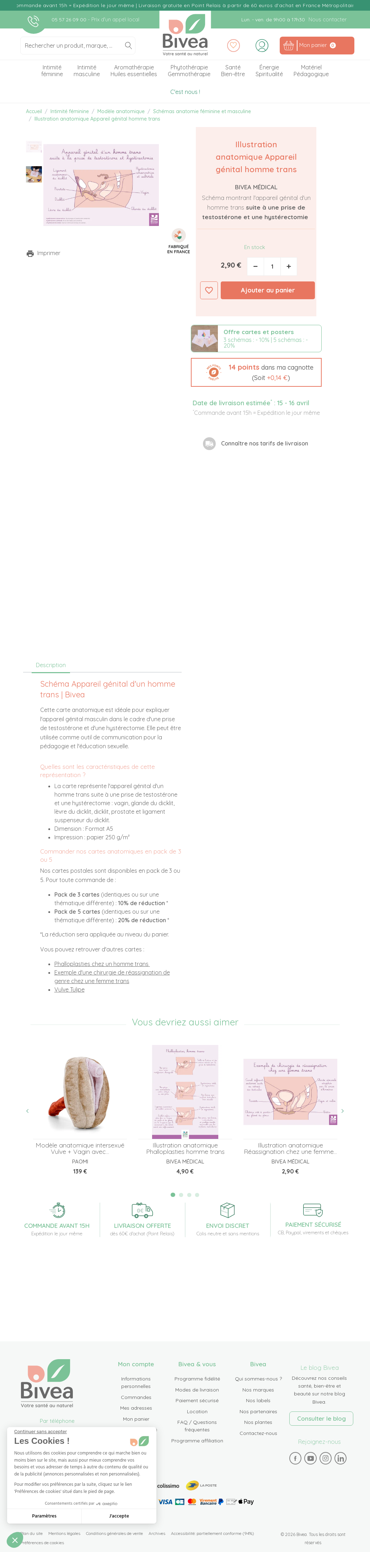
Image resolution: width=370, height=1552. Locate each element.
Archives (157, 1533)
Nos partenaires (258, 1411)
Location (197, 1411)
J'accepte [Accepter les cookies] (119, 1516)
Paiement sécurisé (197, 1400)
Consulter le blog (321, 1418)
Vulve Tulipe (69, 989)
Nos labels (258, 1400)
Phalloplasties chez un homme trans (102, 963)
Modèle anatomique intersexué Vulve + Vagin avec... (80, 1148)
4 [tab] (197, 1195)
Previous (31, 1110)
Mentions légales (64, 1533)
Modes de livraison (197, 1390)
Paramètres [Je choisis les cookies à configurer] (44, 1516)
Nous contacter (328, 19)
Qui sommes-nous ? (258, 1379)
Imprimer (48, 253)
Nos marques (258, 1390)
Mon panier (136, 1419)
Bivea (185, 35)
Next (338, 1110)
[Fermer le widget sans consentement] (40, 1431)
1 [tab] (173, 1195)
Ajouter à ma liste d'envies (209, 290)
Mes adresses (136, 1408)
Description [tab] (51, 665)
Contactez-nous (258, 1433)
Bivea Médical (256, 187)
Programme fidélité (197, 1379)
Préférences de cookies (42, 1542)
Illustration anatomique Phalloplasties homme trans (185, 1148)
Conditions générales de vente (114, 1533)
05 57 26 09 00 (70, 19)
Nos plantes (258, 1422)
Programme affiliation (197, 1440)
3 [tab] (189, 1195)
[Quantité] (272, 266)
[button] (256, 372)
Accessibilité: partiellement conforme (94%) (212, 1533)
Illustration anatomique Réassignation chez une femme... (290, 1148)
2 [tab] (181, 1195)
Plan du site (31, 1533)
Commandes (136, 1397)
